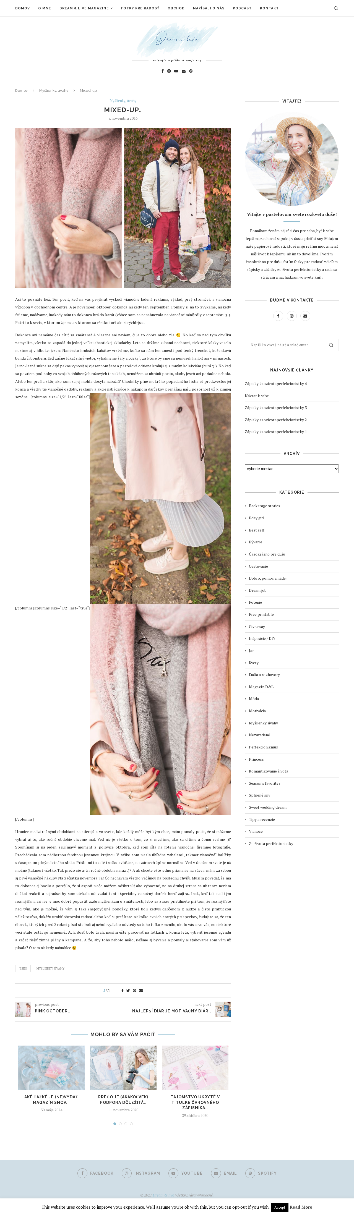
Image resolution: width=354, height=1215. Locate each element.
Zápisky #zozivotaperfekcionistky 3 (276, 407)
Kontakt (269, 8)
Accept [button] (279, 1207)
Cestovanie (258, 566)
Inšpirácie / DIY (262, 638)
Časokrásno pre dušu (267, 554)
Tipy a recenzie (262, 819)
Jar (251, 650)
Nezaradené (259, 734)
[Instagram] (169, 71)
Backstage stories (264, 505)
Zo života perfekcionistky (271, 843)
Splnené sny (259, 795)
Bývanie (255, 541)
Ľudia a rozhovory (264, 674)
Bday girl (256, 517)
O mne (44, 8)
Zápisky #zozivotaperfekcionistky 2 (276, 419)
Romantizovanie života (268, 771)
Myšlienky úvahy (50, 968)
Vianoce (256, 831)
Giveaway (257, 626)
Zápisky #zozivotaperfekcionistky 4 (276, 383)
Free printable (261, 614)
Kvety (254, 662)
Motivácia (257, 710)
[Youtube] (176, 71)
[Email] (184, 71)
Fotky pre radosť (140, 8)
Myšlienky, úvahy (53, 90)
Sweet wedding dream (268, 807)
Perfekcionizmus (263, 747)
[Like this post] (112, 990)
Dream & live (163, 1195)
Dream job (258, 590)
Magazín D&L (261, 686)
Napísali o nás (209, 8)
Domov (22, 8)
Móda (254, 698)
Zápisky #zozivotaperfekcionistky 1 (276, 431)
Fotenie (255, 602)
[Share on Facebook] (122, 990)
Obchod (176, 8)
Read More (301, 1207)
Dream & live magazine (84, 8)
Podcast (242, 8)
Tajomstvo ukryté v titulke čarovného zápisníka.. (195, 1102)
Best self (256, 530)
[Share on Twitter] (128, 990)
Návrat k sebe (257, 395)
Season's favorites (264, 783)
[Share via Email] (141, 990)
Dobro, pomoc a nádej (268, 578)
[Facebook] (163, 71)
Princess (256, 759)
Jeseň (23, 968)
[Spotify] (190, 71)
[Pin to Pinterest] (134, 990)
